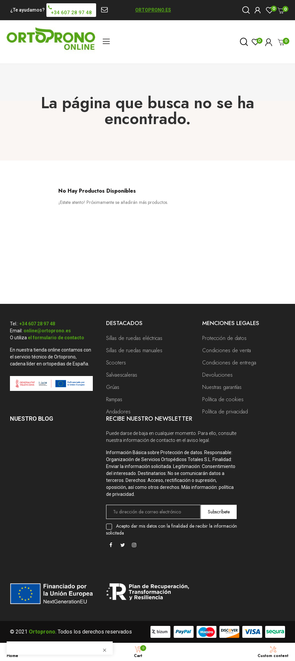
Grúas (112, 387)
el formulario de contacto (56, 337)
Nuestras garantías (222, 387)
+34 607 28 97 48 (37, 323)
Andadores (118, 411)
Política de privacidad (225, 411)
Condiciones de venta (226, 350)
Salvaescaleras (121, 375)
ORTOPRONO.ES (153, 10)
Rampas (114, 399)
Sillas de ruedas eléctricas (134, 338)
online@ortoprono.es (47, 330)
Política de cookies (223, 399)
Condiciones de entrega (229, 362)
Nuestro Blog (31, 418)
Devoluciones (217, 375)
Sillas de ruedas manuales (134, 350)
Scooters (116, 362)
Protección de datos (224, 338)
